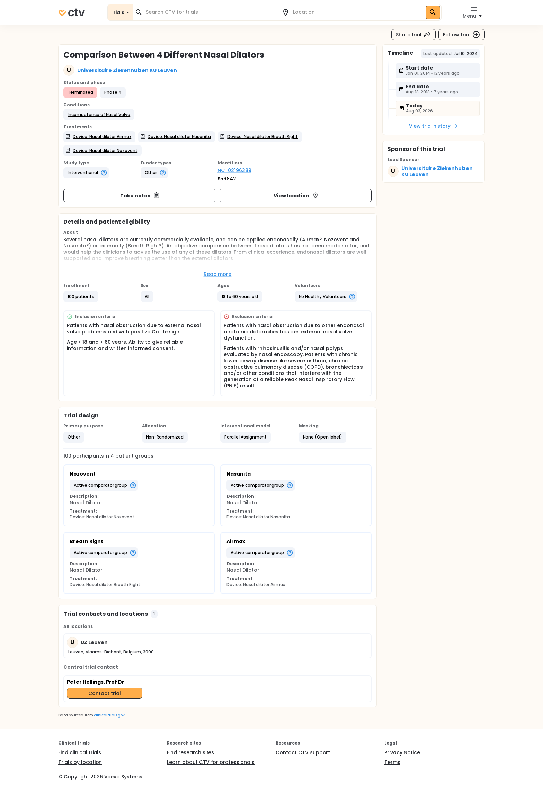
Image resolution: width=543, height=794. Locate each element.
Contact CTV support (303, 752)
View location (296, 195)
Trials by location (80, 762)
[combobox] (209, 12)
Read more (218, 274)
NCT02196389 (234, 170)
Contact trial (104, 693)
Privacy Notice (402, 752)
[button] (98, 114)
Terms (392, 762)
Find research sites (190, 752)
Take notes (140, 195)
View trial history (433, 126)
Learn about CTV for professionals (211, 762)
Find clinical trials (79, 752)
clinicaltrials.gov (109, 715)
